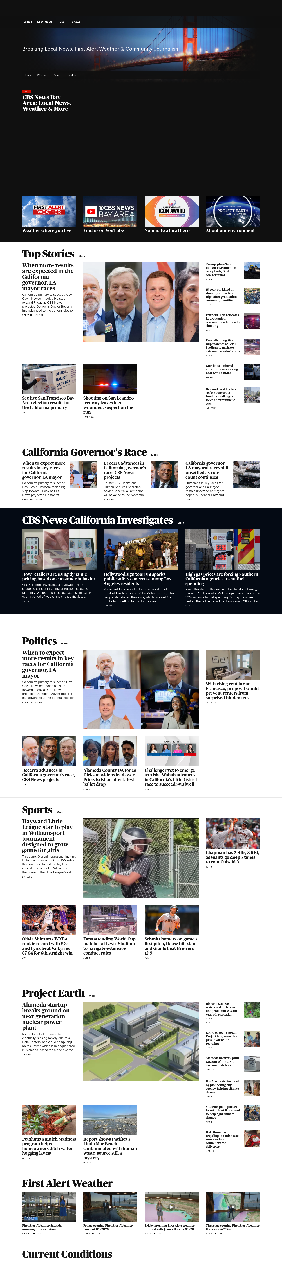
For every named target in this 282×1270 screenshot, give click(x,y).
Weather (43, 75)
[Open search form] (256, 22)
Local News (45, 22)
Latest (29, 22)
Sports (59, 75)
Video (72, 75)
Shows (77, 22)
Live (63, 22)
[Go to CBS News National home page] (141, 22)
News (28, 75)
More (83, 256)
